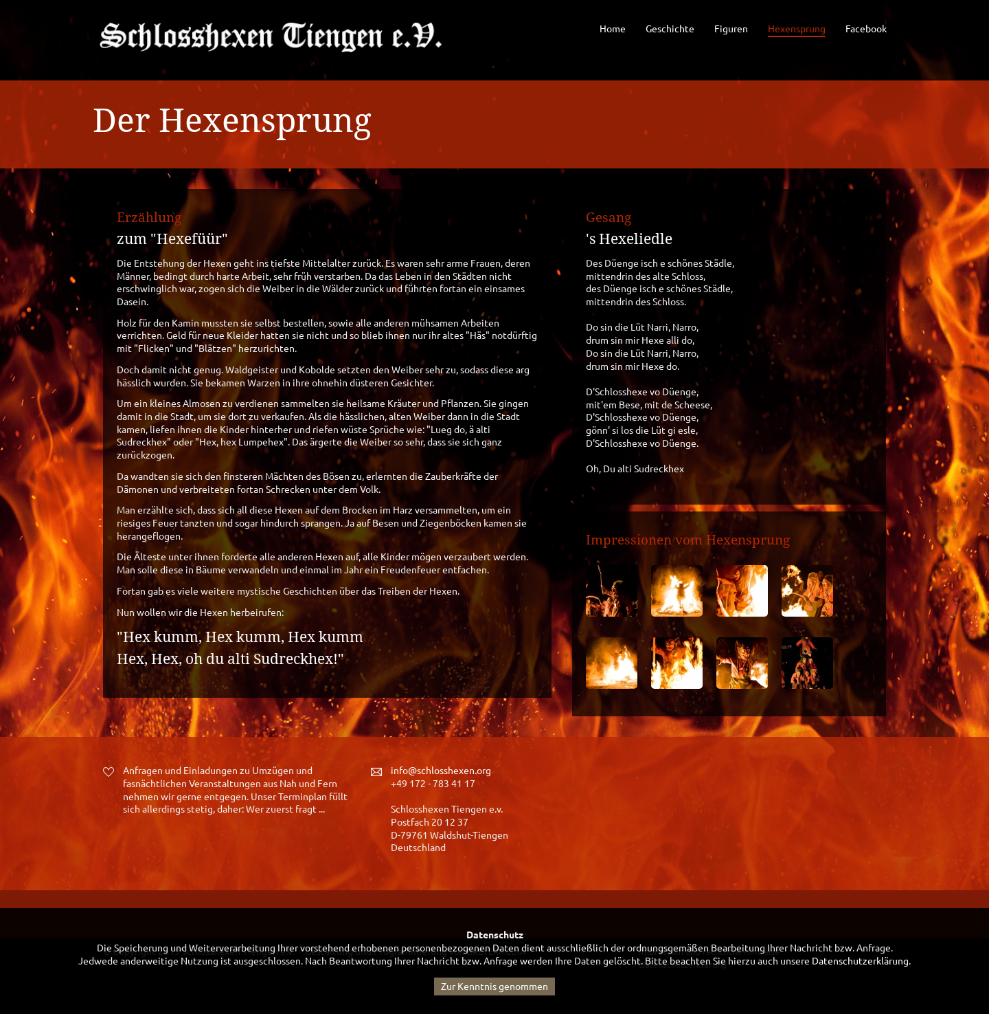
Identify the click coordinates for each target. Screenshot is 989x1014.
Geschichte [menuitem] (670, 28)
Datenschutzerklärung (860, 961)
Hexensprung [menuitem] (797, 28)
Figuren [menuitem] (731, 28)
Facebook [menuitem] (866, 28)
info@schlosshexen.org (441, 770)
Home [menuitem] (613, 28)
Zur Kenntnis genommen (494, 986)
